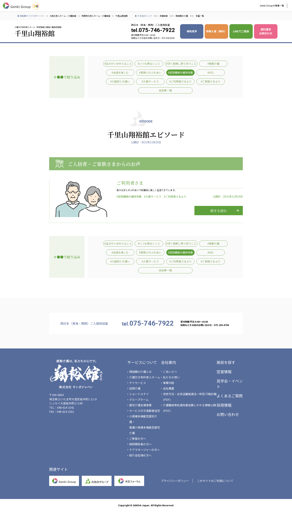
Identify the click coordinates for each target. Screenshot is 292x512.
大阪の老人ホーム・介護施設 (63, 15)
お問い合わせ (228, 414)
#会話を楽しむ (120, 72)
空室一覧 (200, 15)
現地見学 (192, 31)
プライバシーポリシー (175, 481)
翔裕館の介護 (182, 15)
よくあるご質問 (230, 395)
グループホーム (139, 399)
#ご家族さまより (210, 81)
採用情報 (224, 405)
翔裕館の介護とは (140, 372)
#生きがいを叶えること (118, 63)
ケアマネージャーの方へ (144, 450)
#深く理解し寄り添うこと (181, 63)
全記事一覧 (165, 90)
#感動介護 (213, 63)
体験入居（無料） (216, 31)
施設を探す (226, 362)
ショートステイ (139, 394)
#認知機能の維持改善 (180, 72)
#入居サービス (150, 81)
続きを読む (218, 210)
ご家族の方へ (137, 438)
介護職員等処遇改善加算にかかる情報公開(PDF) (189, 408)
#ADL (210, 72)
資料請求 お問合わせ (265, 31)
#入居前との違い (120, 81)
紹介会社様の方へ (140, 455)
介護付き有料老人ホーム (144, 377)
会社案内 (168, 362)
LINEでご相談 (241, 31)
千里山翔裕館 (121, 15)
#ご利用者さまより (180, 81)
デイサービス (137, 383)
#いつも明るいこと (149, 63)
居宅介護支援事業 (140, 405)
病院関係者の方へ (140, 444)
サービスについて (142, 362)
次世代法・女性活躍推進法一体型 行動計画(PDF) (190, 396)
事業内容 (168, 383)
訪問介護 (134, 388)
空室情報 (224, 371)
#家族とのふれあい (150, 72)
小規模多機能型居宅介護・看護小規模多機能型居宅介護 (144, 424)
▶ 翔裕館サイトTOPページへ (31, 15)
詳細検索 (164, 15)
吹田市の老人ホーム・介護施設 (96, 15)
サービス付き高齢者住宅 (144, 411)
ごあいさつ (170, 372)
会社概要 (168, 388)
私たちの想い (171, 377)
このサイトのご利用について (215, 481)
